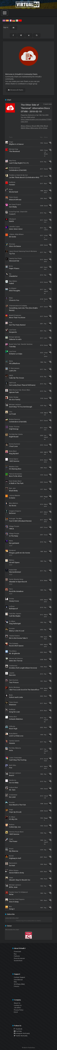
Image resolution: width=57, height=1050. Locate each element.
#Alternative (34, 128)
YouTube (18, 1031)
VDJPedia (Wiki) (19, 984)
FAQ (15, 982)
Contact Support (19, 977)
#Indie (45, 128)
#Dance (28, 126)
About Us (17, 1003)
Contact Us (18, 1005)
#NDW (23, 128)
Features (17, 956)
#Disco (23, 126)
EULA (16, 1012)
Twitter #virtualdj (20, 1036)
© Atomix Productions (28, 1047)
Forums (16, 986)
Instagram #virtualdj (22, 1033)
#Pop (41, 128)
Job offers (17, 1007)
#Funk (34, 126)
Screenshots (18, 960)
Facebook (18, 1029)
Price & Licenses (19, 958)
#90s (41, 126)
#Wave (27, 128)
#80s (38, 126)
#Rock (46, 126)
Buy (15, 954)
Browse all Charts (15, 90)
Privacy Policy (18, 1010)
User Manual (18, 980)
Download (17, 951)
